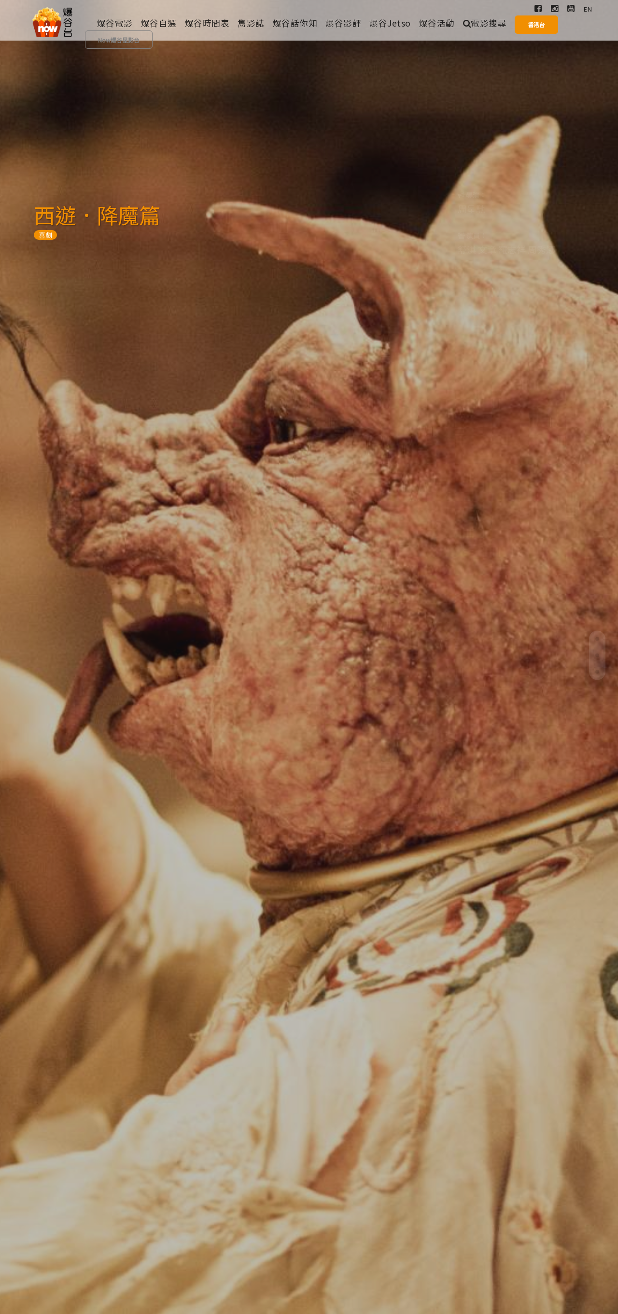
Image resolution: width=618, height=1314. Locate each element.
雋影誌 (251, 23)
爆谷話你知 (295, 23)
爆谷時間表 (207, 23)
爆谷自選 (159, 23)
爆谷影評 (343, 23)
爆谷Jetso (390, 23)
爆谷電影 (115, 23)
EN (588, 9)
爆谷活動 (437, 23)
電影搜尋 (485, 23)
